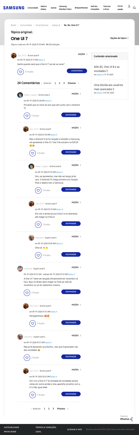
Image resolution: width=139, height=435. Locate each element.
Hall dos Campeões (95, 7)
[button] (82, 54)
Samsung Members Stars (65, 7)
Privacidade (10, 432)
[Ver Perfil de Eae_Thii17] (22, 55)
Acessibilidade (11, 427)
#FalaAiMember (81, 8)
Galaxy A (41, 60)
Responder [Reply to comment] (71, 115)
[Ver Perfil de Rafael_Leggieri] (30, 95)
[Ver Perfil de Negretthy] (40, 238)
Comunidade (33, 8)
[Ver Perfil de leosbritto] (28, 269)
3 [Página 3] (64, 83)
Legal (38, 432)
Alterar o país (74, 429)
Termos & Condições (46, 427)
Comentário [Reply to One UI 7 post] (77, 71)
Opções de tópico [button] (118, 38)
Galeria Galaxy (44, 7)
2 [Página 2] (59, 83)
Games (53, 8)
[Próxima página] (73, 83)
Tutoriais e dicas (107, 7)
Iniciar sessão (120, 7)
